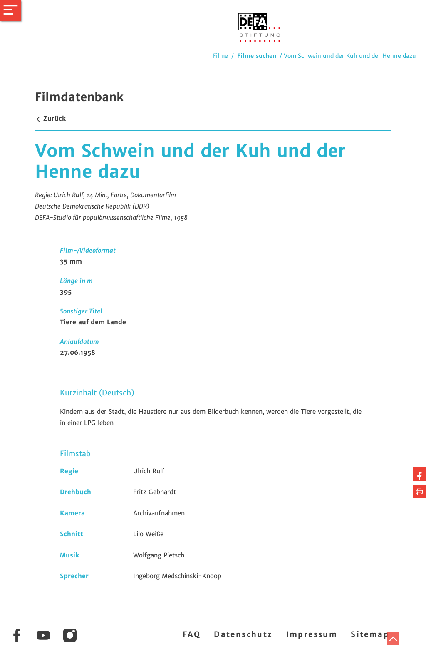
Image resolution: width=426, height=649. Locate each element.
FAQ (192, 634)
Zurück (50, 118)
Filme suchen (256, 56)
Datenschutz (243, 634)
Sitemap (370, 634)
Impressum (312, 634)
